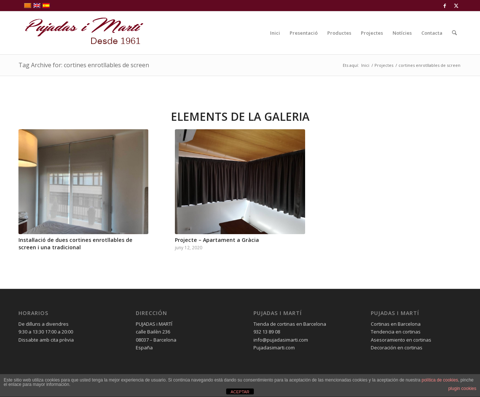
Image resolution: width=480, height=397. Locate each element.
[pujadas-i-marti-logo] (81, 32)
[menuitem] (275, 32)
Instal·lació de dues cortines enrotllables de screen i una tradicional (75, 243)
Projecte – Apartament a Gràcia (217, 239)
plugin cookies (462, 388)
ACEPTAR (240, 392)
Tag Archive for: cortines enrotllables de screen (83, 65)
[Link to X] (456, 5)
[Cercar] (454, 32)
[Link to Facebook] (444, 5)
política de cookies (440, 380)
